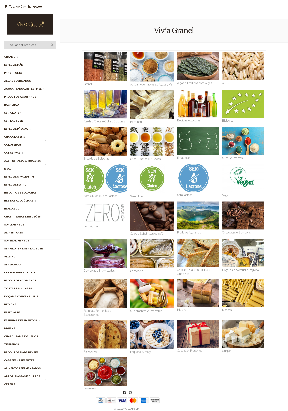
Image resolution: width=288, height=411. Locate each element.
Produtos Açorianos (20, 96)
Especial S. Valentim (19, 176)
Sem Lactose (13, 120)
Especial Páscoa (16, 128)
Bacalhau (11, 104)
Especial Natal (15, 184)
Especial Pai (12, 312)
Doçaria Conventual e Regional (21, 300)
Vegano (10, 256)
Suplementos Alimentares (14, 228)
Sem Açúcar (12, 264)
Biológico (12, 208)
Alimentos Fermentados (22, 368)
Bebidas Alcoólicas (18, 200)
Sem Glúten (12, 112)
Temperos (11, 344)
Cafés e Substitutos (19, 272)
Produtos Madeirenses (21, 352)
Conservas (12, 152)
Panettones (13, 72)
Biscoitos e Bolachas (20, 192)
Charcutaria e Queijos (21, 336)
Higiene (9, 328)
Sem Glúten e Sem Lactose (23, 248)
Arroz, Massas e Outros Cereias (22, 380)
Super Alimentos (16, 240)
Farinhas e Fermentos (20, 320)
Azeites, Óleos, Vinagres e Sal (22, 164)
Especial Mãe (13, 64)
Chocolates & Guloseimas (14, 140)
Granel (9, 56)
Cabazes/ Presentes (19, 360)
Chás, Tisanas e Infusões (22, 216)
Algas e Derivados (17, 80)
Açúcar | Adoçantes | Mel (23, 88)
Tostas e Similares (18, 288)
